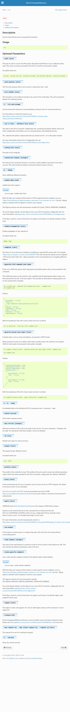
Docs (4, 10)
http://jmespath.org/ (21, 506)
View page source (61, 10)
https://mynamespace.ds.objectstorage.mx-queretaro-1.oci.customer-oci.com (29, 200)
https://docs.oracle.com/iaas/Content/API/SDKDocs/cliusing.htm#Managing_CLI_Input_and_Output (36, 522)
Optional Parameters (12, 27)
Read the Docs (37, 658)
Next (63, 647)
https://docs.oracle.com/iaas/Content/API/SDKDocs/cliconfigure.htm (25, 142)
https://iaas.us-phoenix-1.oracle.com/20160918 (19, 254)
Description (9, 23)
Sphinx (12, 658)
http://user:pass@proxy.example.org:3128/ (16, 493)
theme (22, 658)
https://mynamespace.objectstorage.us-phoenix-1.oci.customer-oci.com (27, 572)
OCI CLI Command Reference (36, 3)
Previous (7, 647)
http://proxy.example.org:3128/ (12, 491)
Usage (7, 25)
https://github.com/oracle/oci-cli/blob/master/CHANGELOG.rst (31, 622)
